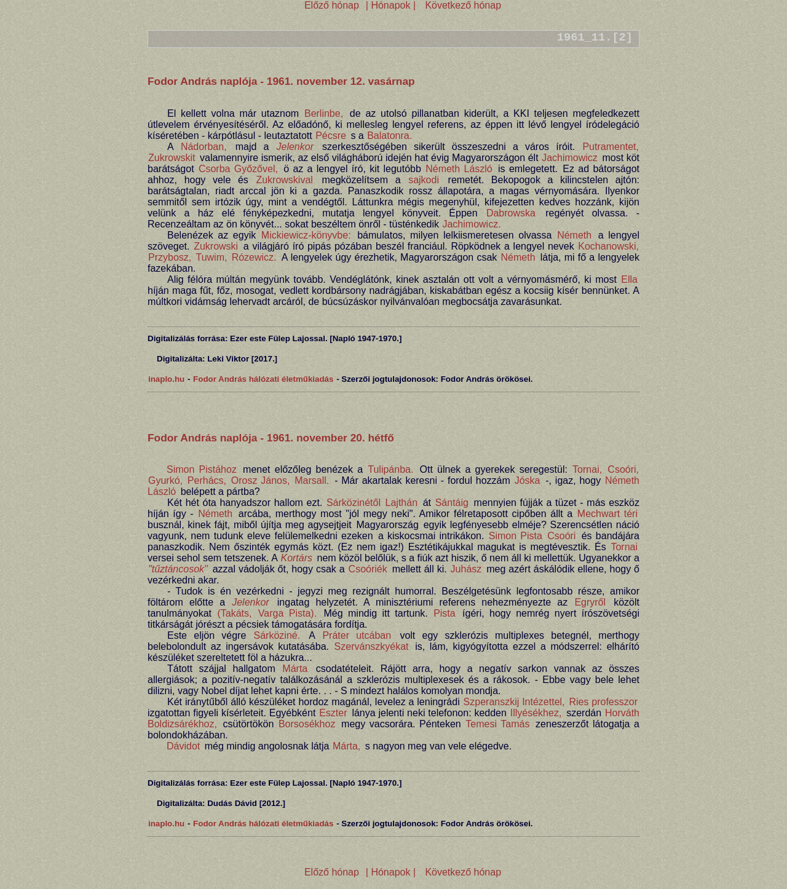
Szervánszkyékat (371, 646)
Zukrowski (216, 246)
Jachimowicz (570, 157)
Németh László (458, 169)
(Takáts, (234, 613)
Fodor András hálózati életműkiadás (263, 379)
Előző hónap (331, 5)
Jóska (527, 480)
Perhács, (207, 480)
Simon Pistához (202, 469)
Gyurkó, (165, 480)
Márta (294, 668)
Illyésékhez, (536, 713)
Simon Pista (515, 536)
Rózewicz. (254, 257)
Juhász (466, 569)
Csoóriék (368, 569)
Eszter (333, 713)
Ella (629, 279)
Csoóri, (623, 469)
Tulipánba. (390, 469)
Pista (444, 613)
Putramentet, (610, 146)
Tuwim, (211, 257)
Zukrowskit (171, 157)
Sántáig (452, 502)
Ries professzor (603, 702)
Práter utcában (356, 635)
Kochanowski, (608, 246)
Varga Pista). (287, 613)
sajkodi (423, 180)
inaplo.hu (166, 379)
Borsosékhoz (307, 724)
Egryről (590, 602)
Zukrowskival (284, 180)
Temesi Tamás (497, 724)
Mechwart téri (607, 513)
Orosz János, (260, 480)
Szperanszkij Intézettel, (514, 702)
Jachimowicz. (471, 224)
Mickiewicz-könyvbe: (306, 235)
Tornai (624, 547)
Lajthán (402, 502)
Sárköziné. (277, 635)
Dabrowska (511, 213)
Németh (574, 235)
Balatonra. (389, 135)
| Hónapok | (390, 5)
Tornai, (587, 469)
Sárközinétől (353, 502)
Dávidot (183, 746)
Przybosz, (169, 257)
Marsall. (312, 480)
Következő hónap (461, 5)
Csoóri (561, 536)
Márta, (346, 746)
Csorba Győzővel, (238, 169)
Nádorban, (204, 146)
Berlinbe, (323, 113)
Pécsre (330, 135)
